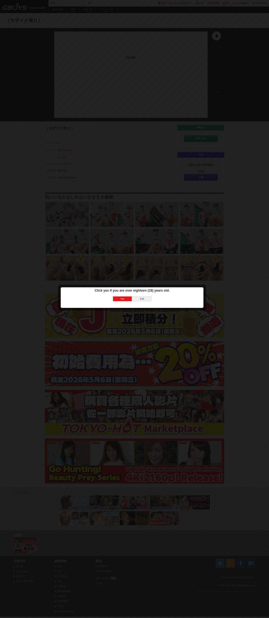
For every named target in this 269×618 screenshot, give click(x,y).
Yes (125, 296)
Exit (144, 296)
